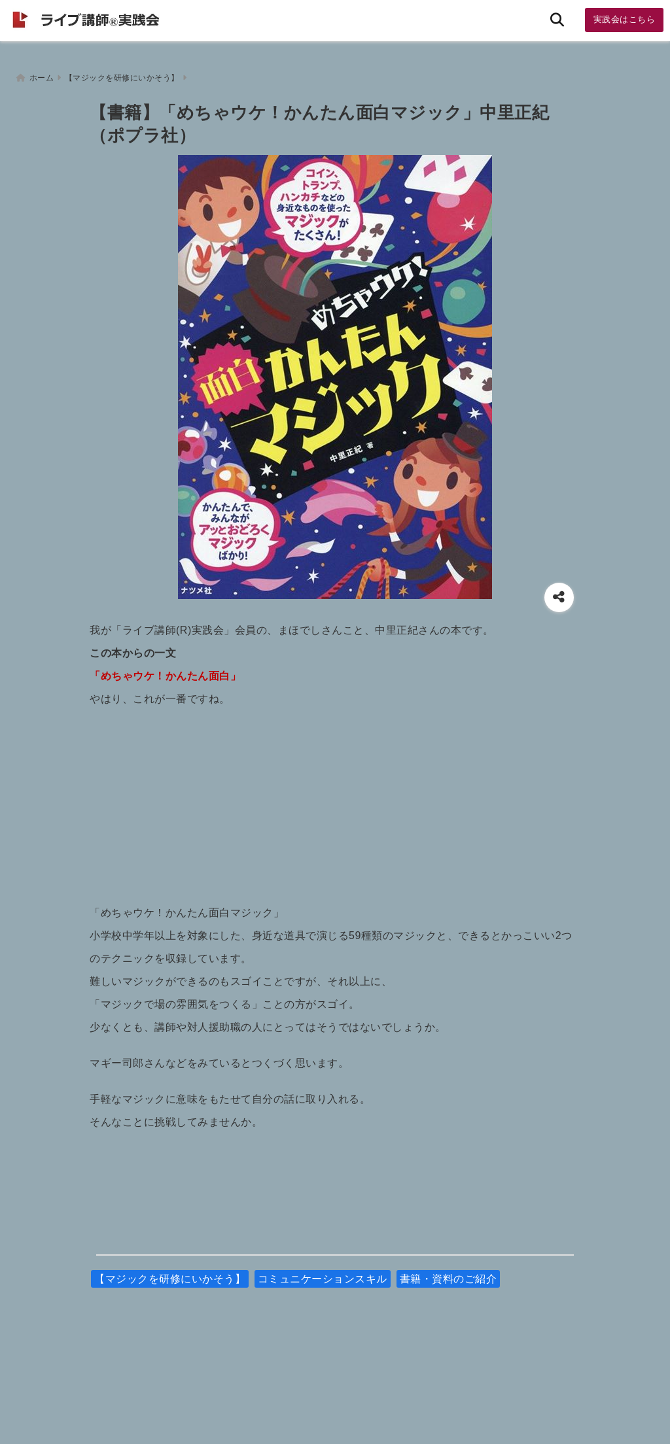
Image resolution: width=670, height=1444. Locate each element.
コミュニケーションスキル (322, 1275)
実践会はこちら (624, 19)
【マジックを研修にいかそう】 (169, 1275)
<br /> (335, 798)
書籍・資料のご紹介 (448, 1275)
